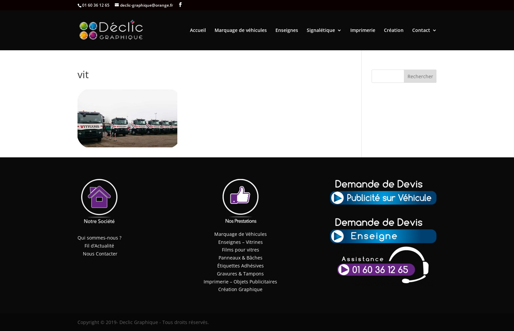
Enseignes (286, 30)
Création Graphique (240, 289)
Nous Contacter (100, 253)
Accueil (198, 30)
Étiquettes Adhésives (240, 265)
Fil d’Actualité (99, 246)
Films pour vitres (240, 250)
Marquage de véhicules (241, 30)
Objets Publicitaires (255, 281)
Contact (421, 30)
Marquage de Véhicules (240, 234)
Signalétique (321, 30)
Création (394, 30)
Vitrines (254, 242)
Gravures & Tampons (240, 273)
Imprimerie (362, 30)
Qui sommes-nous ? (99, 238)
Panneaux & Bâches (240, 257)
